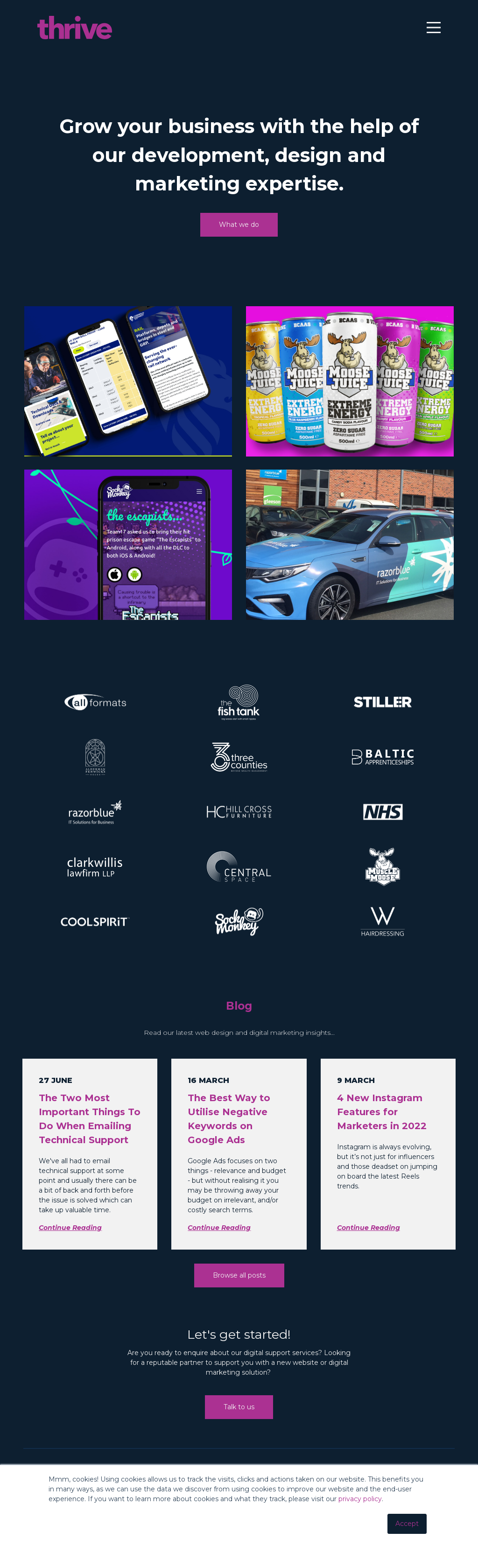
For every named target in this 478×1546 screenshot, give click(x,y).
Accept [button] (407, 1523)
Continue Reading (70, 1242)
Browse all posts (239, 1290)
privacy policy (360, 1499)
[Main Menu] (430, 30)
